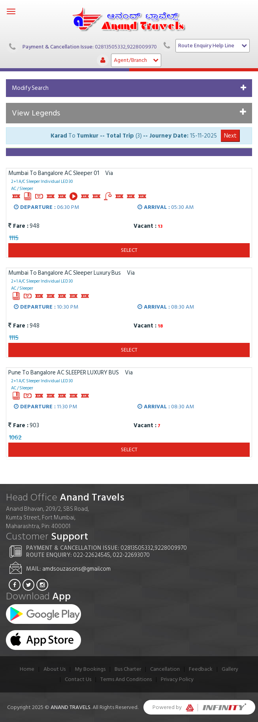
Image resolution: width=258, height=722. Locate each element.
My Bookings (90, 669)
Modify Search (30, 88)
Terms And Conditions (126, 679)
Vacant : (144, 226)
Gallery (230, 669)
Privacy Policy (177, 679)
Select (129, 250)
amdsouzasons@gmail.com (76, 569)
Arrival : (153, 207)
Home (27, 669)
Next (230, 136)
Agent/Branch (136, 60)
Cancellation (165, 669)
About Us (54, 669)
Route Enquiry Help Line (212, 45)
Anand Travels (70, 707)
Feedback (201, 669)
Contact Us (78, 679)
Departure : (35, 207)
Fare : (18, 226)
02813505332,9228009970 (126, 46)
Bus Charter (128, 669)
